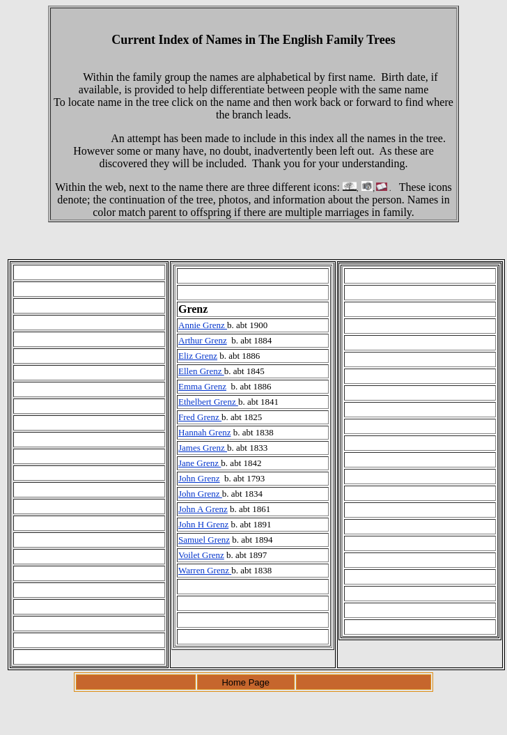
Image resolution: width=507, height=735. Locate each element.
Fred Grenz (199, 417)
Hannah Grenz (204, 432)
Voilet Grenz (201, 555)
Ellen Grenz (201, 371)
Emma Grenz (202, 386)
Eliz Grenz (197, 355)
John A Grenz (203, 509)
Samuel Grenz (204, 539)
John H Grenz (203, 524)
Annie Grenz (202, 325)
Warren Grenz (204, 570)
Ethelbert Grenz (208, 401)
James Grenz (202, 447)
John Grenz (199, 478)
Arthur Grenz (202, 340)
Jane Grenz (199, 463)
